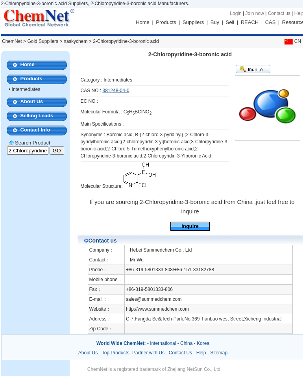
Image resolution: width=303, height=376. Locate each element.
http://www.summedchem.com (157, 309)
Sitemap (218, 353)
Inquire (189, 226)
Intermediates (26, 89)
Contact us (279, 13)
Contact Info (35, 130)
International (163, 343)
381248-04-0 (116, 90)
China (186, 343)
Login (235, 13)
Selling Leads (37, 116)
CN (292, 41)
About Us (31, 101)
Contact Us (180, 353)
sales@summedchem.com (154, 299)
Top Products (115, 353)
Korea (203, 343)
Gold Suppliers (42, 41)
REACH (250, 22)
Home (143, 22)
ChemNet (12, 41)
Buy (215, 22)
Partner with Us (149, 353)
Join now (254, 13)
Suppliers (193, 22)
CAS (270, 22)
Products (166, 22)
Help (201, 353)
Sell (230, 22)
